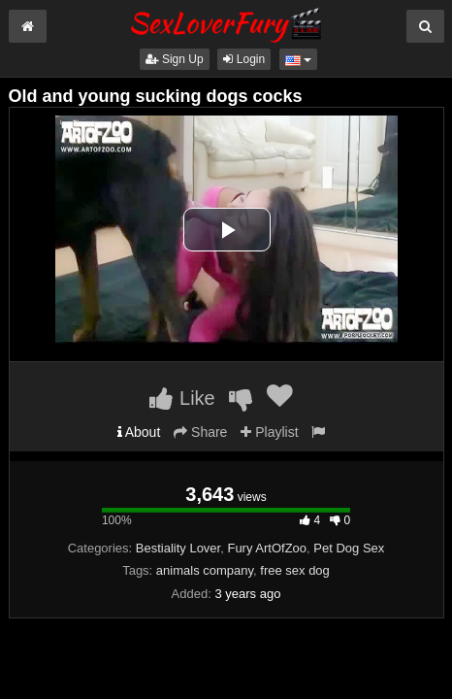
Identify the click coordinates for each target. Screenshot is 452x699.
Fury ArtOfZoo (267, 548)
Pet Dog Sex (348, 548)
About (139, 432)
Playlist (269, 432)
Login (244, 59)
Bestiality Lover (178, 548)
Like (181, 398)
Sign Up (174, 59)
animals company (204, 570)
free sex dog (295, 570)
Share (200, 432)
